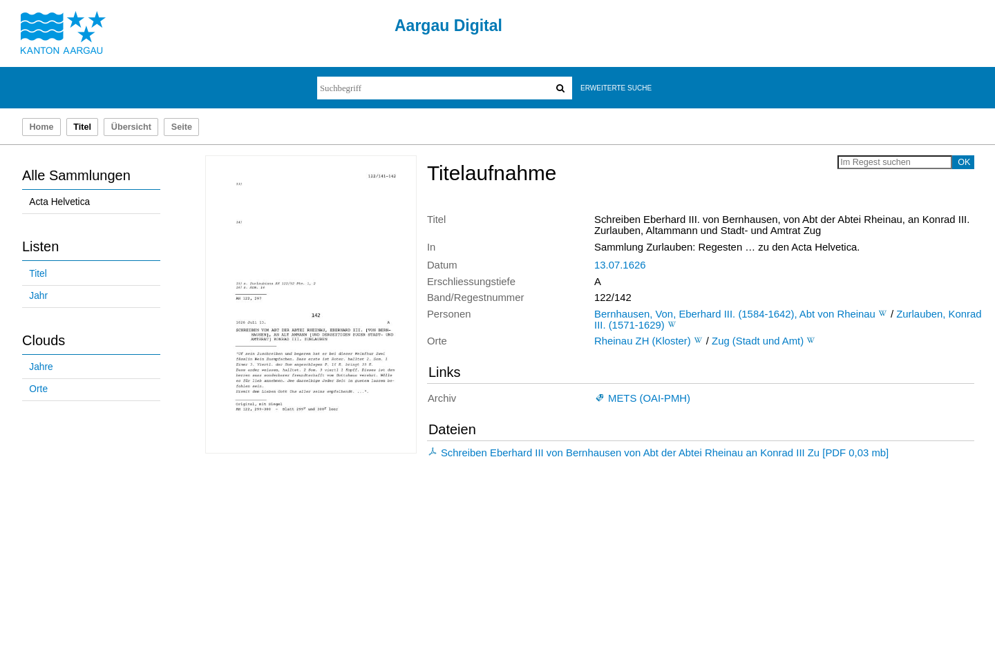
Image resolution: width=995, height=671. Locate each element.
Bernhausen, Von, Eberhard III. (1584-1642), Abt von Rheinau (734, 314)
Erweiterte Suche (616, 88)
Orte (38, 389)
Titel (37, 274)
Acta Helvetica (59, 202)
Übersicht (131, 127)
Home (41, 127)
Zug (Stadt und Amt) (758, 341)
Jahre (41, 367)
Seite (181, 127)
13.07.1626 (619, 265)
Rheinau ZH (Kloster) (642, 341)
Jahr (38, 296)
